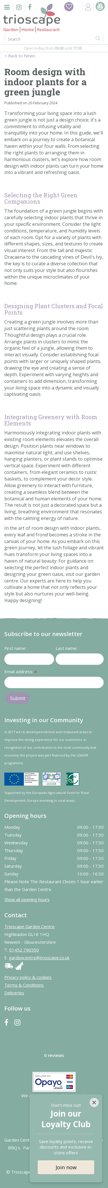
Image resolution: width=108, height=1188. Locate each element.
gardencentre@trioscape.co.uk (39, 957)
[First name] (29, 659)
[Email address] (54, 682)
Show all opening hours (27, 899)
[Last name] (80, 659)
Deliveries (14, 993)
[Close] (94, 1102)
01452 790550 (24, 950)
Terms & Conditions (24, 985)
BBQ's (14, 1148)
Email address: (20, 672)
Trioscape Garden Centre (29, 926)
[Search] (44, 39)
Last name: (66, 648)
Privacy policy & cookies (28, 977)
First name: (15, 648)
